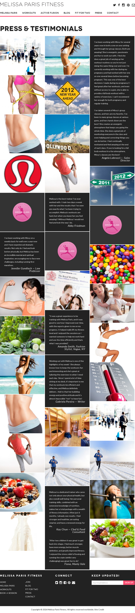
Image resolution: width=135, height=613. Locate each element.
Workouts (29, 12)
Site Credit (99, 609)
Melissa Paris (8, 12)
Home (3, 582)
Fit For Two (82, 12)
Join (27, 582)
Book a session (8, 593)
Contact (113, 12)
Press (98, 12)
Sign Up (129, 582)
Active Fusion (50, 12)
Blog (67, 12)
